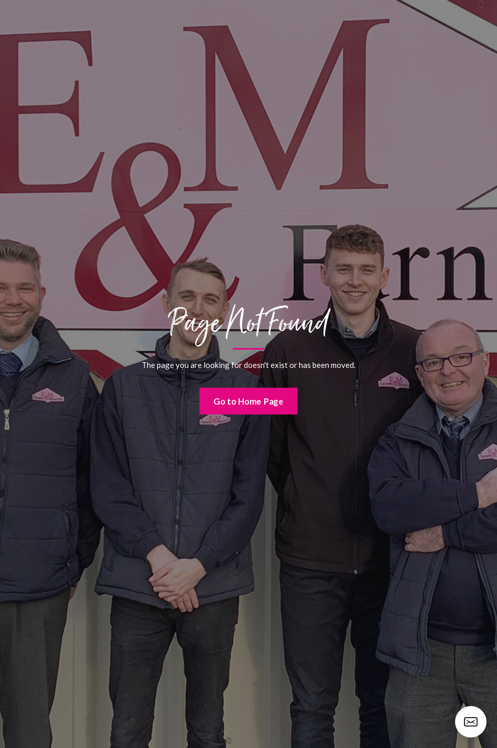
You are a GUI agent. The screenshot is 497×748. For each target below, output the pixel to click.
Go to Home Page (248, 401)
